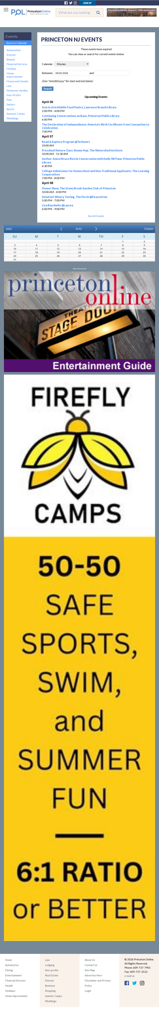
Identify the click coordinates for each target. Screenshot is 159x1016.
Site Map (90, 970)
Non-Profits (14, 95)
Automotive (14, 50)
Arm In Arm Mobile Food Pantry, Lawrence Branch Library (79, 107)
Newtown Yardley (17, 90)
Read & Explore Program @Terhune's (66, 141)
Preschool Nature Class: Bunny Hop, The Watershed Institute (82, 150)
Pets (9, 99)
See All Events (96, 216)
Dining (9, 970)
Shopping (50, 990)
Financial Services (17, 64)
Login (88, 990)
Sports (10, 109)
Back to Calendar (17, 42)
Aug (79, 228)
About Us (90, 959)
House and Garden (17, 81)
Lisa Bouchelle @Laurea (57, 205)
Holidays (10, 990)
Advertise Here (93, 975)
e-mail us (129, 975)
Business (50, 985)
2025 (9, 228)
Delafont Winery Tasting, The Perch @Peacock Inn (74, 196)
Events (12, 36)
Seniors (11, 104)
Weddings (13, 118)
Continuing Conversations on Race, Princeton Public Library (81, 115)
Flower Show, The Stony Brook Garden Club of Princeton (79, 188)
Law (9, 85)
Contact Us (91, 965)
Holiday (11, 68)
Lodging (49, 965)
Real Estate (51, 975)
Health (9, 985)
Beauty (11, 59)
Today (148, 228)
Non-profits (52, 970)
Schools (11, 54)
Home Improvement (14, 75)
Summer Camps (16, 113)
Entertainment (13, 975)
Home (8, 959)
